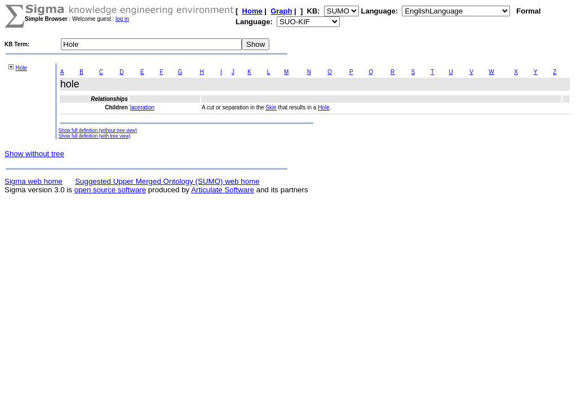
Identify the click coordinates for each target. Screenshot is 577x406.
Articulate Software (222, 190)
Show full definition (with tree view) (95, 136)
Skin (270, 107)
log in (122, 19)
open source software (110, 190)
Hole (22, 68)
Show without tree (34, 153)
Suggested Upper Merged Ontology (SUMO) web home (167, 181)
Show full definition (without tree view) (98, 130)
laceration (142, 107)
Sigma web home (34, 181)
